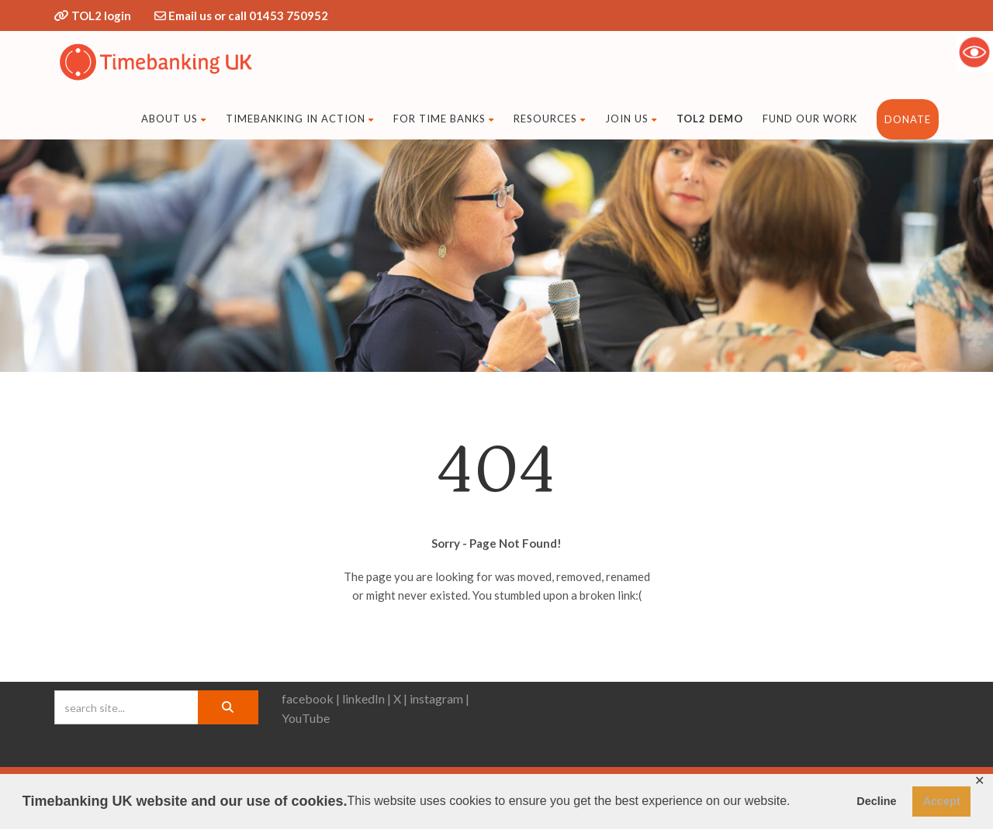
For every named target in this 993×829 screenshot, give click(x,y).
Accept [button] (941, 801)
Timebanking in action (300, 118)
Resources (550, 118)
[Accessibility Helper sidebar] (974, 52)
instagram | (439, 698)
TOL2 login (101, 15)
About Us (173, 118)
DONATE (907, 119)
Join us (631, 118)
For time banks (443, 118)
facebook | (311, 698)
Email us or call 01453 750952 (248, 15)
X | (400, 698)
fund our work (810, 118)
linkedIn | (366, 698)
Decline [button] (876, 801)
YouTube (306, 717)
